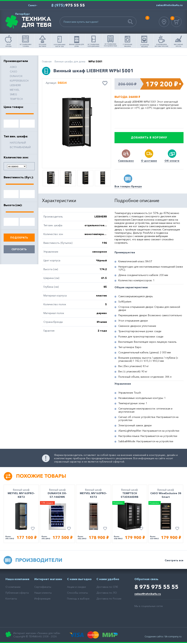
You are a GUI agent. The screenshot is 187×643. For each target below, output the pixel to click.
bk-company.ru (173, 636)
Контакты (11, 598)
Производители (38, 560)
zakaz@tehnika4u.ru (147, 593)
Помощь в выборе (78, 598)
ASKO (13, 67)
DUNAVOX (16, 76)
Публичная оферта (17, 592)
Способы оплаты (77, 592)
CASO (13, 71)
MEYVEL (15, 89)
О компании (12, 587)
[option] (76, 123)
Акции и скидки (76, 587)
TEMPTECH (16, 99)
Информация (42, 598)
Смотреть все (174, 560)
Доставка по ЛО (106, 592)
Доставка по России (108, 598)
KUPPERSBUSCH (19, 80)
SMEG (13, 94)
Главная (46, 61)
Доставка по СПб (107, 587)
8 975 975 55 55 (156, 587)
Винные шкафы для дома (70, 61)
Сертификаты (42, 587)
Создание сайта (154, 636)
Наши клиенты (43, 592)
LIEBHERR (15, 85)
